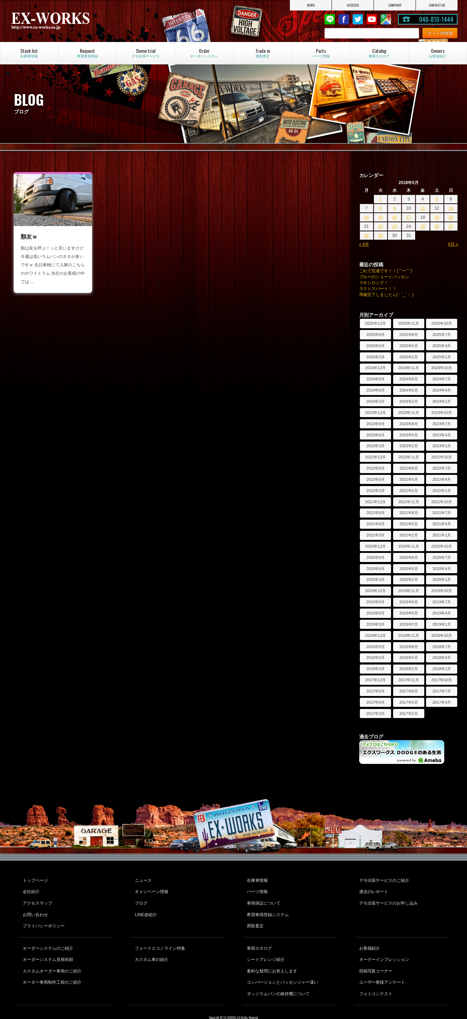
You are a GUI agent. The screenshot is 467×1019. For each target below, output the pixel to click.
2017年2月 (408, 713)
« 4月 (364, 244)
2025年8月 (408, 334)
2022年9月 (375, 468)
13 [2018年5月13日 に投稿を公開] (450, 208)
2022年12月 (375, 457)
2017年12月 (375, 680)
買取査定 (254, 917)
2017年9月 (375, 691)
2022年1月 (441, 491)
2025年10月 (441, 323)
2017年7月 (441, 691)
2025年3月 (375, 357)
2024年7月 (441, 379)
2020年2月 (408, 579)
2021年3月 (375, 535)
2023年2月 (408, 446)
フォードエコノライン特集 (159, 937)
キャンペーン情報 (150, 888)
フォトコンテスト (375, 975)
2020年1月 (441, 579)
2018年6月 (375, 657)
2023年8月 (408, 424)
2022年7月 (441, 468)
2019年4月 (441, 613)
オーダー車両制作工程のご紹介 (51, 965)
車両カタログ (258, 937)
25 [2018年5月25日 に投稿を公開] (422, 226)
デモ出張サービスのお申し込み (387, 898)
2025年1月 (441, 357)
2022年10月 (441, 457)
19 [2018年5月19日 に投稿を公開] (436, 217)
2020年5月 (408, 569)
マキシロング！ (374, 282)
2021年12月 (375, 502)
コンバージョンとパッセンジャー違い (282, 965)
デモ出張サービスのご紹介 (383, 879)
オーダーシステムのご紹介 (47, 937)
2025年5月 (408, 346)
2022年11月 (408, 457)
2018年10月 (441, 635)
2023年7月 (441, 424)
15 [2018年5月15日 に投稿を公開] (380, 217)
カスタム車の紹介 (150, 946)
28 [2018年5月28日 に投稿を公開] (366, 235)
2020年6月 (375, 569)
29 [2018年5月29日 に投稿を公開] (380, 235)
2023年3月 (375, 446)
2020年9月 (375, 557)
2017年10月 (441, 680)
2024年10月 (441, 368)
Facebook (344, 19)
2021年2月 (408, 535)
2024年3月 (375, 401)
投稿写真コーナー (375, 956)
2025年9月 (375, 334)
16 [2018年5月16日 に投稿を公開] (394, 217)
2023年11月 (408, 412)
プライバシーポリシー (43, 917)
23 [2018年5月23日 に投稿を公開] (394, 226)
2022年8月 (408, 468)
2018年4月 (441, 657)
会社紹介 (30, 888)
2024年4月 (441, 390)
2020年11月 (408, 546)
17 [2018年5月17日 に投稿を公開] (408, 217)
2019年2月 (408, 624)
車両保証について (263, 898)
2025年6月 (375, 346)
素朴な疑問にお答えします (271, 956)
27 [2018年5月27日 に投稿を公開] (450, 226)
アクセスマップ (36, 898)
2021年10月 (441, 502)
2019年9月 (375, 602)
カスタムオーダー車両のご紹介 (51, 956)
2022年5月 (408, 479)
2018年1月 (441, 669)
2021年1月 (441, 535)
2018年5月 (408, 657)
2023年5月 (408, 435)
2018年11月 (408, 635)
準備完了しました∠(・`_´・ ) (386, 294)
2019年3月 (375, 624)
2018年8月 (408, 647)
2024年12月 (375, 368)
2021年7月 (441, 513)
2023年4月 (441, 435)
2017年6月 (375, 702)
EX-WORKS (76, 21)
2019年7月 (441, 602)
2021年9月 (375, 513)
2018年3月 (375, 669)
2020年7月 (441, 557)
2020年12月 (375, 546)
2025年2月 (408, 357)
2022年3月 (375, 491)
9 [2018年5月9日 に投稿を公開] (394, 208)
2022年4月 (441, 479)
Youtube (372, 19)
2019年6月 (375, 613)
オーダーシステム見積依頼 (47, 946)
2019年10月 (441, 591)
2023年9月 (375, 424)
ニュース (142, 879)
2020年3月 (375, 579)
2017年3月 (375, 713)
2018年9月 (375, 647)
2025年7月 (441, 334)
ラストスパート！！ (378, 288)
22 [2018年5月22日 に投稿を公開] (380, 226)
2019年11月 (408, 591)
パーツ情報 (256, 888)
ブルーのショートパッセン (384, 276)
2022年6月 (375, 479)
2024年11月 (408, 368)
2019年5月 (408, 613)
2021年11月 (408, 502)
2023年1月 (441, 446)
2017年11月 (408, 680)
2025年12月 (375, 323)
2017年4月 (441, 702)
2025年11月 (408, 323)
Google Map (386, 19)
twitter (358, 19)
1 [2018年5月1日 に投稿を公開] (380, 199)
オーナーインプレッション (383, 946)
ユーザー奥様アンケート (381, 965)
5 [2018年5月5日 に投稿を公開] (436, 199)
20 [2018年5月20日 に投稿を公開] (450, 217)
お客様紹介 (368, 937)
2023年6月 (375, 435)
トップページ (34, 879)
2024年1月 (441, 401)
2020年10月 (441, 546)
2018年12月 (375, 635)
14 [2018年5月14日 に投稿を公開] (366, 217)
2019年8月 (408, 602)
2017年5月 (408, 702)
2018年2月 (408, 669)
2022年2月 (408, 491)
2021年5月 (408, 524)
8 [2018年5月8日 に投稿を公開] (380, 208)
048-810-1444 (436, 19)
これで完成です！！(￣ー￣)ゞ (388, 270)
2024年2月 (408, 401)
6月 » (453, 244)
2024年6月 (375, 390)
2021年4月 (441, 524)
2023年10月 (441, 412)
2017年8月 (408, 691)
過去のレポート (373, 888)
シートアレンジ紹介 (265, 946)
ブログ (140, 898)
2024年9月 (375, 379)
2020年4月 (441, 569)
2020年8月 (408, 557)
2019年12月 (375, 591)
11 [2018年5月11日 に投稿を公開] (422, 208)
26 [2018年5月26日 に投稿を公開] (436, 226)
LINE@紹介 (145, 907)
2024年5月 (408, 390)
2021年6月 (375, 524)
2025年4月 (441, 346)
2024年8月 (408, 379)
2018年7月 (441, 647)
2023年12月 (375, 412)
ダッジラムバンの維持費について (277, 975)
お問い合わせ (34, 907)
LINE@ (330, 19)
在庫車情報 (256, 879)
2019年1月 (441, 624)
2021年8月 (408, 513)
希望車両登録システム (267, 907)
